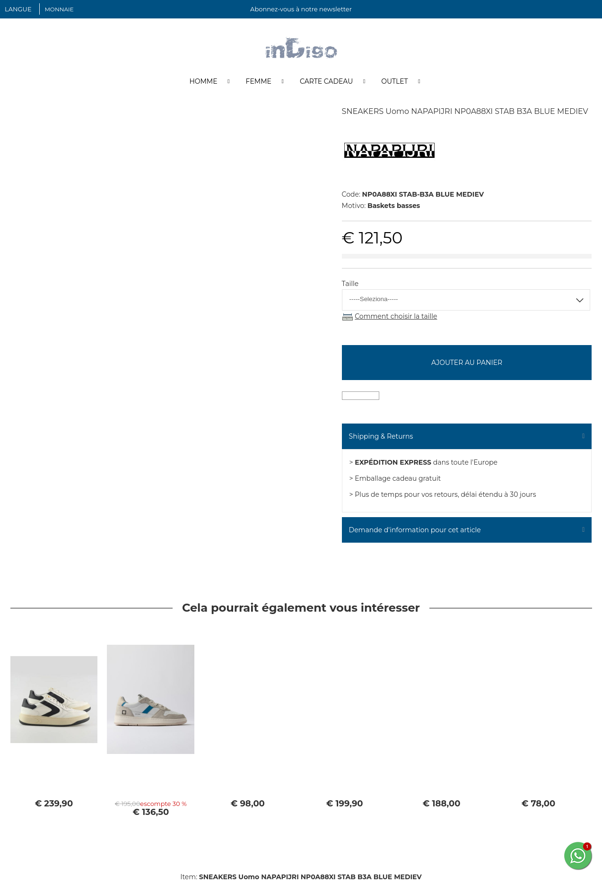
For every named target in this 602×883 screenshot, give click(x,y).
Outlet (394, 82)
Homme (203, 82)
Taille (350, 284)
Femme (258, 82)
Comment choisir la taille (396, 316)
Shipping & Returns (381, 437)
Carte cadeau (326, 82)
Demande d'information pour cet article (415, 530)
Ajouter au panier (466, 363)
